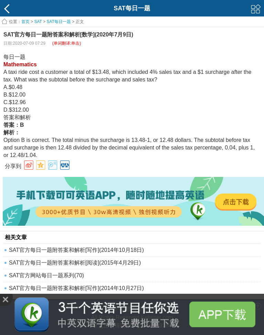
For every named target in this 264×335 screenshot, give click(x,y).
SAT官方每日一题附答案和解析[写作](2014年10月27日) (76, 288)
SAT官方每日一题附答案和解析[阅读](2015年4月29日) (75, 263)
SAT (38, 21)
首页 (25, 21)
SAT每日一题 (59, 21)
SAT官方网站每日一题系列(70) (46, 275)
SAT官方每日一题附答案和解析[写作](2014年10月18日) (76, 250)
